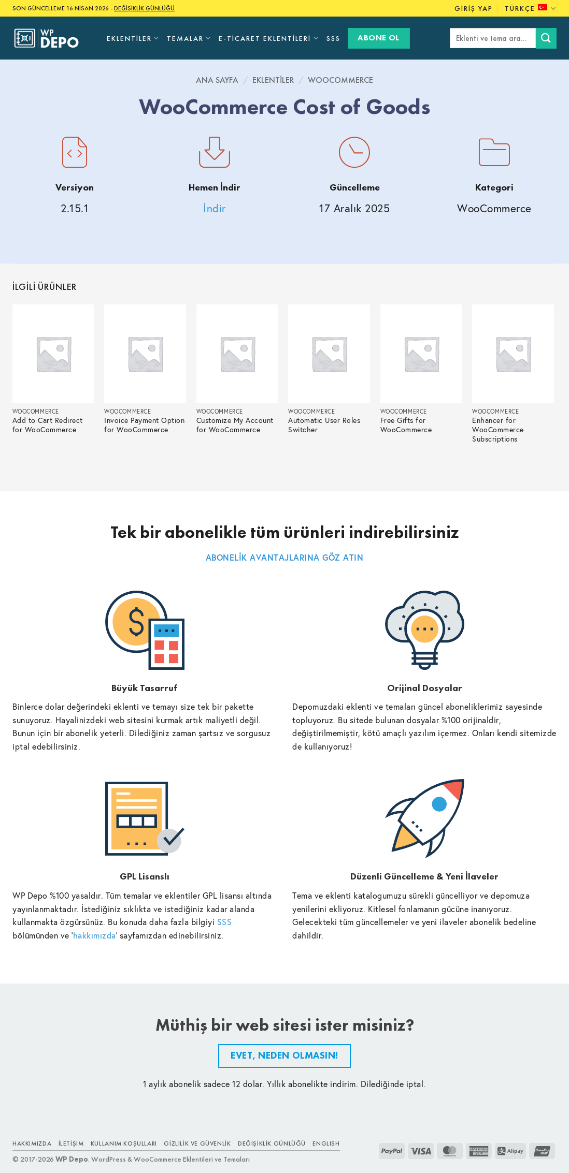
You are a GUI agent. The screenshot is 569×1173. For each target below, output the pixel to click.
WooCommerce (340, 80)
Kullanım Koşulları (124, 1143)
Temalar (189, 38)
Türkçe (531, 8)
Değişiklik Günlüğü (272, 1143)
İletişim (71, 1143)
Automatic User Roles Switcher (324, 425)
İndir (214, 208)
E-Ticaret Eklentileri (269, 38)
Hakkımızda (31, 1143)
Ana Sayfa (217, 80)
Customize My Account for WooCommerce (235, 425)
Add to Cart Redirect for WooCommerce (47, 425)
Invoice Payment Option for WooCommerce (144, 425)
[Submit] (546, 38)
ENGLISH (325, 1143)
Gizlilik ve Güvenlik (197, 1143)
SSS (333, 38)
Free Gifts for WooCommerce (406, 425)
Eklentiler (133, 38)
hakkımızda (94, 935)
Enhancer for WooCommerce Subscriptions (498, 430)
